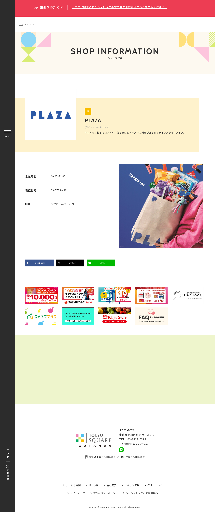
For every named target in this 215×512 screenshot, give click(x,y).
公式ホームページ (61, 204)
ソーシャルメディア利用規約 (142, 493)
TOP (7, 454)
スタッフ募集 (132, 485)
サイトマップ (77, 493)
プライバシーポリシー (105, 493)
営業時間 (7, 472)
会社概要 (112, 485)
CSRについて (154, 485)
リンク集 (94, 485)
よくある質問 (73, 485)
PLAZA (30, 24)
